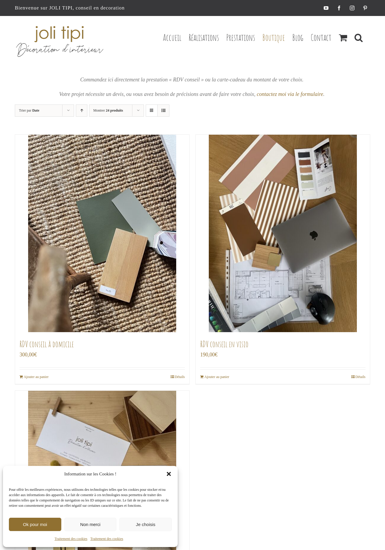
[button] (169, 474)
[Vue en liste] (163, 110)
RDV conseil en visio (224, 344)
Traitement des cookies (70, 539)
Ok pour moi (35, 524)
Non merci (90, 524)
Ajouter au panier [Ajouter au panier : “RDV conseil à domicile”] (36, 377)
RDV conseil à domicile (47, 344)
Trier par (29, 110)
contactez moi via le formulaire (290, 94)
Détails (180, 377)
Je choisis (145, 524)
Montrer (108, 110)
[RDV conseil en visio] (283, 233)
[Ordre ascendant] (81, 110)
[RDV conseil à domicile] (102, 233)
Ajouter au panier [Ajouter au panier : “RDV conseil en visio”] (216, 377)
